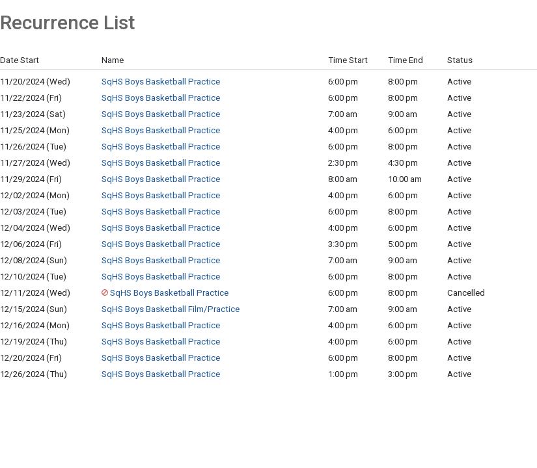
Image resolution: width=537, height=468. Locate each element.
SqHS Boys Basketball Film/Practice (171, 309)
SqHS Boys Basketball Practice (161, 81)
